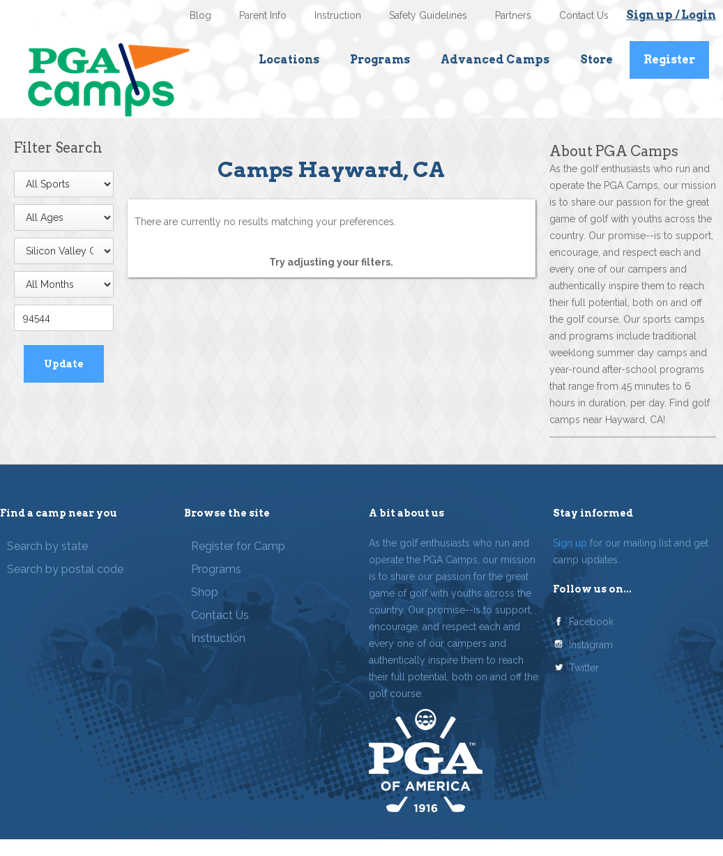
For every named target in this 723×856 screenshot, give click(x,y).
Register (669, 59)
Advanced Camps (495, 59)
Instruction (337, 15)
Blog (200, 15)
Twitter (584, 667)
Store (596, 59)
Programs (380, 59)
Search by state (47, 546)
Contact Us (584, 15)
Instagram (591, 644)
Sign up (570, 543)
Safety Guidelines (428, 15)
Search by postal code (65, 569)
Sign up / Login (671, 15)
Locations (289, 59)
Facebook (591, 621)
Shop (204, 592)
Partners (513, 15)
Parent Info (263, 15)
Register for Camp (238, 546)
